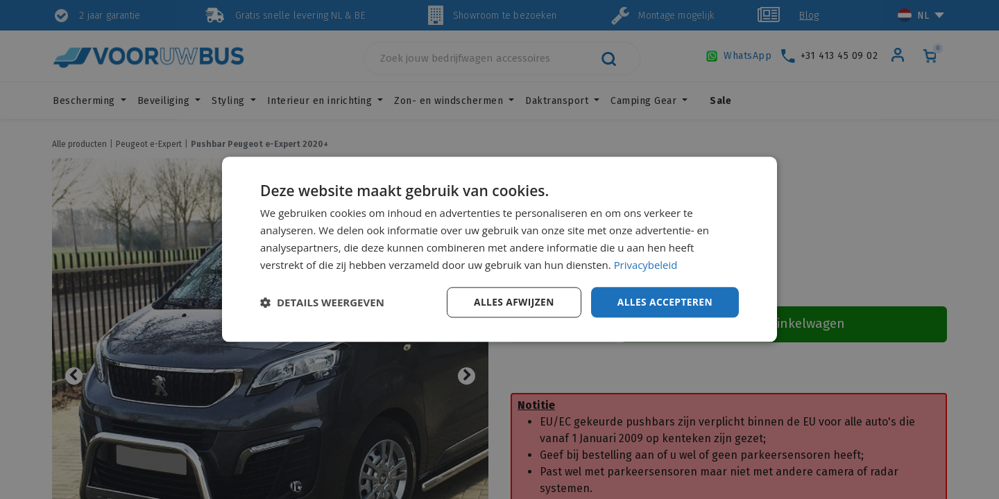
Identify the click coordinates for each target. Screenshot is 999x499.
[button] (322, 302)
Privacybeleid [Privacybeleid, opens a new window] (646, 265)
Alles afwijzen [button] (512, 301)
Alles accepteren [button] (663, 301)
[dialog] (499, 249)
